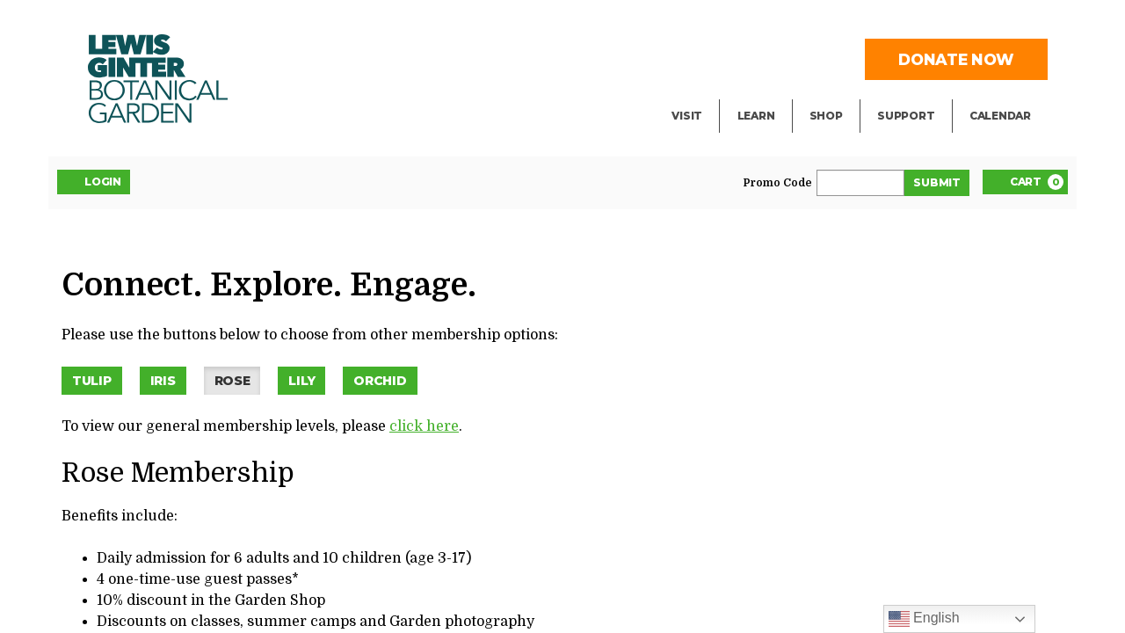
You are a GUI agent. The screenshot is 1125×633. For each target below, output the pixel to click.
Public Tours (780, 58)
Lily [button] (301, 381)
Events (695, 58)
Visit (686, 115)
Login (93, 181)
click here (424, 426)
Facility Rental (721, 23)
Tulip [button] (92, 381)
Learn (756, 115)
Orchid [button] (379, 381)
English (924, 618)
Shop (826, 115)
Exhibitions (710, 93)
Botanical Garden (158, 78)
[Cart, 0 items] (1025, 182)
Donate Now (956, 59)
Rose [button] (232, 381)
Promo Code (778, 183)
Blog (752, 93)
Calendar (1000, 115)
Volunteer (910, 93)
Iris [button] (163, 381)
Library (762, 23)
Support (905, 115)
